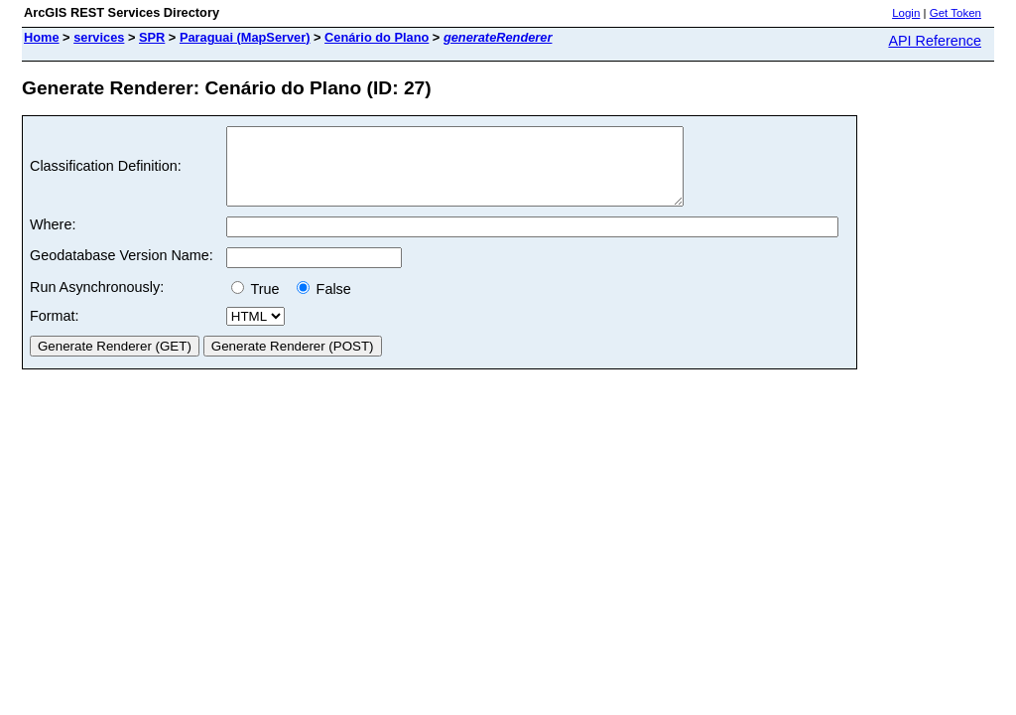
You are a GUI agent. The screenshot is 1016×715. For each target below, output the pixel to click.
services (98, 37)
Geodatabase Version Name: (121, 270)
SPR (152, 37)
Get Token (955, 13)
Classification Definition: (106, 174)
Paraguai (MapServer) (245, 37)
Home (42, 37)
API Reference (934, 41)
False (324, 304)
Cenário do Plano (376, 37)
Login (906, 13)
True (259, 304)
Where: (52, 239)
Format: (54, 331)
